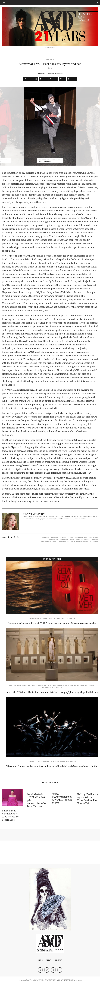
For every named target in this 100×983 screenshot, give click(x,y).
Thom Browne (63, 541)
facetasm (54, 537)
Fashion (50, 59)
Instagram (34, 619)
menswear (64, 539)
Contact (58, 960)
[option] (50, 126)
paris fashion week (83, 539)
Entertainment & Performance (50, 762)
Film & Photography (74, 685)
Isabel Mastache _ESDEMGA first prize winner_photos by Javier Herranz (36, 800)
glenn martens (81, 537)
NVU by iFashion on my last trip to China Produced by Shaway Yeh (87, 798)
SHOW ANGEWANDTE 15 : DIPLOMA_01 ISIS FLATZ (62, 798)
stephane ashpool (48, 541)
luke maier (53, 539)
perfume (44, 619)
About (48, 960)
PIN (62, 79)
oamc (72, 539)
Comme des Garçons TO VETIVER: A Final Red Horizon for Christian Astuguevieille (52, 622)
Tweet (72, 619)
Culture (52, 685)
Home (40, 960)
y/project (94, 541)
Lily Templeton (57, 73)
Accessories (15, 685)
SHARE (43, 79)
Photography (55, 619)
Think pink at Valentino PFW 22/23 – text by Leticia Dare (10, 815)
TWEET (53, 79)
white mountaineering (79, 541)
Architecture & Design (32, 685)
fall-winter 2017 (66, 537)
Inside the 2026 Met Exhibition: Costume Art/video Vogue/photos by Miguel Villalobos (52, 691)
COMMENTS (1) (31, 79)
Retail (65, 619)
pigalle (95, 539)
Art (45, 685)
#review (45, 537)
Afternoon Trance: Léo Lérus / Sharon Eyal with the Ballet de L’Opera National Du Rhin (52, 765)
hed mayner (93, 537)
